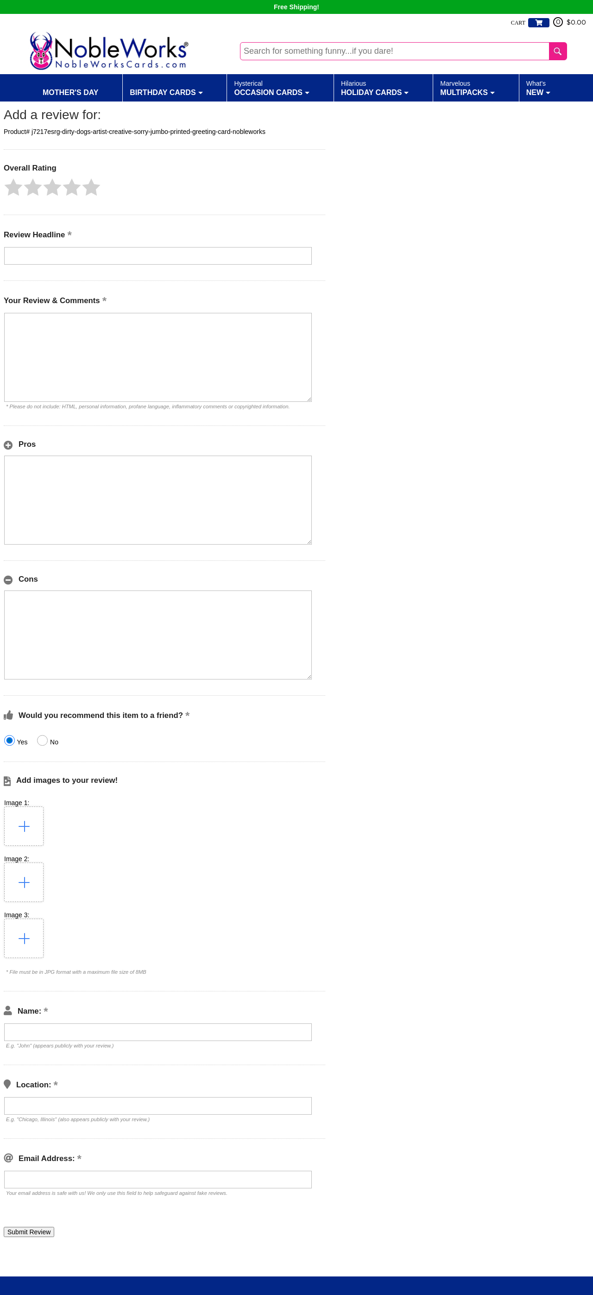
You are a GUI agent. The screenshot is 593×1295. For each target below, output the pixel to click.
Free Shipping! (296, 7)
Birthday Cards (166, 87)
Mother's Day (71, 87)
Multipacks (467, 87)
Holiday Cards (375, 87)
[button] (13, 187)
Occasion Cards (271, 87)
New (538, 87)
